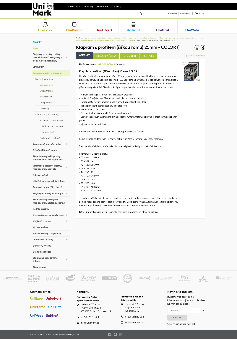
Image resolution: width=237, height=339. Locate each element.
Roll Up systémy (50, 208)
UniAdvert (53, 298)
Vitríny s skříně (50, 174)
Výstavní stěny (50, 227)
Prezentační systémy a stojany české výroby (114, 38)
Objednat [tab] (84, 55)
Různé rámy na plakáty (51, 114)
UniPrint (54, 307)
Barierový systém (50, 245)
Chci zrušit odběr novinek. (181, 323)
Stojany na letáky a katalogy (50, 193)
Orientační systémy (50, 239)
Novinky (50, 41)
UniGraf (52, 315)
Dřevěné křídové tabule (50, 150)
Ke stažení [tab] (148, 56)
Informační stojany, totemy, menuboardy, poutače (50, 167)
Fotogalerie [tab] (129, 56)
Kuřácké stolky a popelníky (50, 233)
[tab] (191, 71)
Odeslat (177, 317)
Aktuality (88, 6)
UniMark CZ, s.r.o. (52, 335)
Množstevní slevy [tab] (106, 56)
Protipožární (54, 102)
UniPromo (37, 307)
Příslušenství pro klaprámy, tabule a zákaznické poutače (50, 158)
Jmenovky (50, 66)
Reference (102, 6)
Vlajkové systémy (50, 221)
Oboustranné (54, 90)
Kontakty (116, 6)
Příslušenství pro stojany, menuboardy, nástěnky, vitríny (50, 201)
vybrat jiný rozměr (195, 55)
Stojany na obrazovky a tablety (50, 259)
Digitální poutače (50, 251)
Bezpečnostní (54, 96)
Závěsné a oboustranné (54, 120)
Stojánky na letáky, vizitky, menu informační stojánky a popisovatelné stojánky (50, 57)
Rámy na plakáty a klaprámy (50, 73)
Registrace (185, 13)
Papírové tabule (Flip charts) (50, 187)
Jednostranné (54, 84)
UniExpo (36, 298)
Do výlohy (54, 108)
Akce (50, 47)
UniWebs (36, 315)
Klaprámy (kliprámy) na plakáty (171, 38)
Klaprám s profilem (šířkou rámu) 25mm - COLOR (114, 40)
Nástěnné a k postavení (54, 125)
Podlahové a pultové (54, 137)
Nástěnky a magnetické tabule (50, 181)
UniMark (91, 38)
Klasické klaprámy (51, 78)
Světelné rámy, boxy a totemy (50, 215)
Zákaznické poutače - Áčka (50, 144)
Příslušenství (50, 267)
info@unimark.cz (90, 322)
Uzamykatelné (54, 131)
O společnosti (73, 6)
